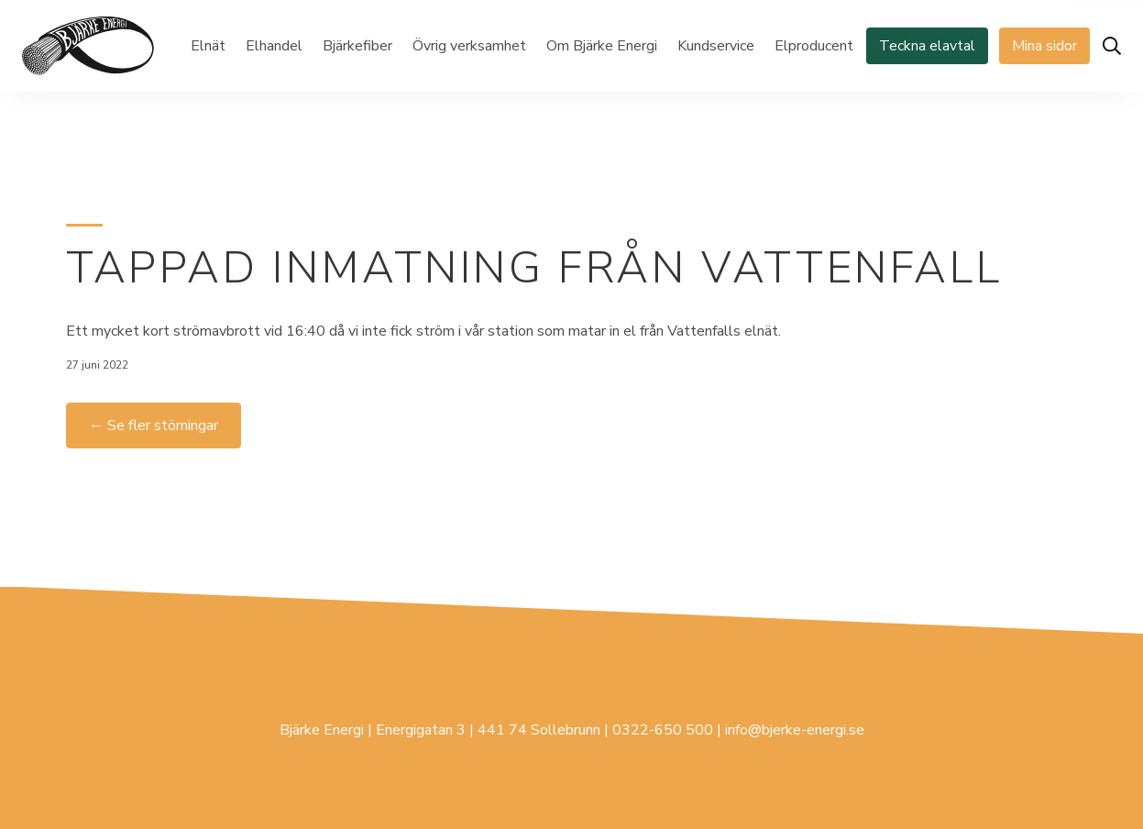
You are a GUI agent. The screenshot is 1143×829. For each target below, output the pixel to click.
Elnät (208, 46)
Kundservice (715, 46)
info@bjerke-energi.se (794, 730)
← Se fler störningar (153, 425)
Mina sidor (1044, 46)
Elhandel (274, 46)
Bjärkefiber (357, 46)
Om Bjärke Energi (601, 46)
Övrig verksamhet (469, 46)
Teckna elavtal (927, 46)
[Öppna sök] (1111, 46)
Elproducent (814, 46)
